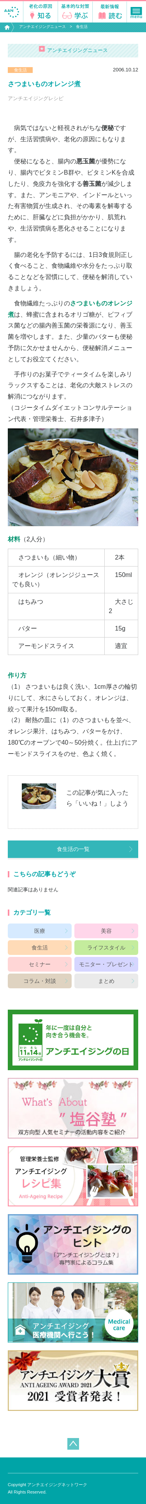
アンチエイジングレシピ (35, 98)
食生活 (82, 26)
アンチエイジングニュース (42, 26)
